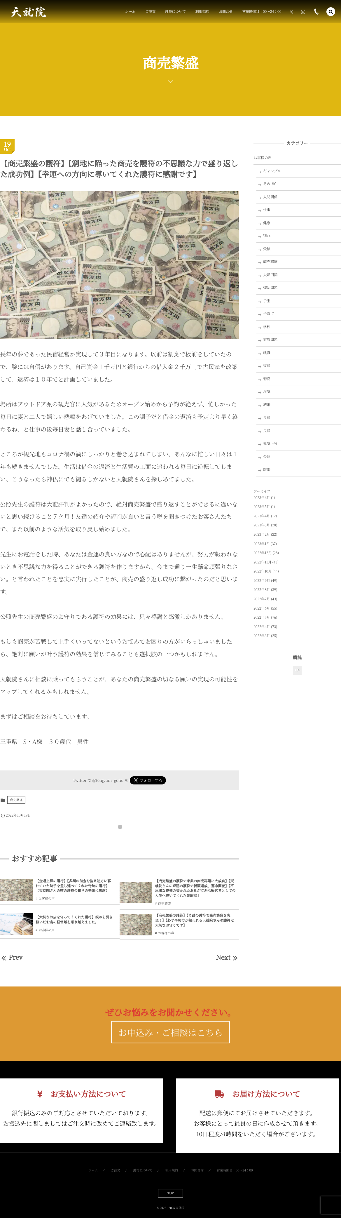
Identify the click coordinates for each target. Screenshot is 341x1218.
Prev (11, 957)
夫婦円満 (270, 274)
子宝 (266, 300)
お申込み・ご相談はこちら (170, 1044)
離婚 (266, 469)
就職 (266, 352)
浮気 (266, 391)
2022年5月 (261, 617)
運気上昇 (270, 443)
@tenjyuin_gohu (108, 780)
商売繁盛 (16, 800)
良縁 (266, 417)
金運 (266, 456)
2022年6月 (261, 608)
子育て (268, 313)
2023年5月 (261, 506)
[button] (330, 11)
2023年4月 (261, 516)
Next (227, 957)
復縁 (266, 365)
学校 (266, 326)
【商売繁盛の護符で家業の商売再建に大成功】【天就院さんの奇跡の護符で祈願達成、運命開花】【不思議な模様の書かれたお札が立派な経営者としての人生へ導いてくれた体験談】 (195, 888)
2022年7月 (261, 598)
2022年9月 (261, 580)
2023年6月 (261, 497)
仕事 (266, 209)
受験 (266, 248)
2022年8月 (261, 589)
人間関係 (270, 196)
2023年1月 (261, 543)
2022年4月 (261, 626)
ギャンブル (272, 170)
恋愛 (266, 378)
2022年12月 (262, 552)
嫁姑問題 (270, 287)
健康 (266, 222)
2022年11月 (262, 562)
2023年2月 (261, 534)
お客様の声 (47, 898)
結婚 (266, 404)
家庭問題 (270, 339)
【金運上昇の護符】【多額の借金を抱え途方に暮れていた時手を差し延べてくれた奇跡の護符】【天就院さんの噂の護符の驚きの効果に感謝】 (73, 885)
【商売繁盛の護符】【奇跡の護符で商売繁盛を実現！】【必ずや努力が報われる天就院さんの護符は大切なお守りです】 (194, 920)
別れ (266, 235)
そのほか (270, 183)
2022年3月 (261, 635)
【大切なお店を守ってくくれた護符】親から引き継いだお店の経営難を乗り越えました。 (74, 920)
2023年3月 (261, 525)
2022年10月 (262, 571)
